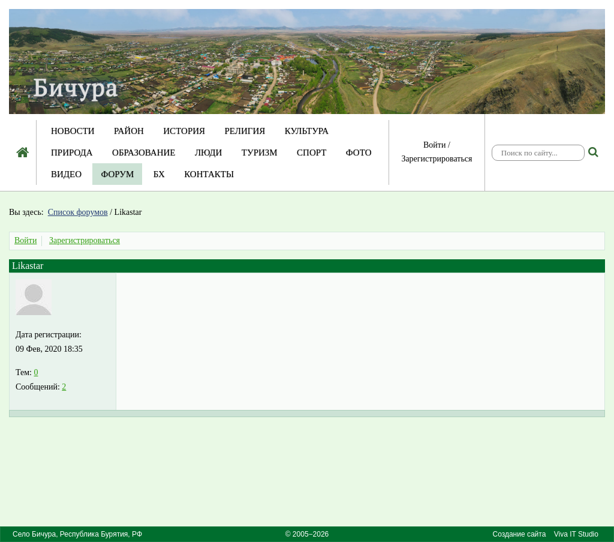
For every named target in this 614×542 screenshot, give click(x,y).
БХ (159, 174)
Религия (245, 131)
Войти (434, 144)
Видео (66, 174)
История (184, 131)
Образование (143, 152)
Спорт (311, 152)
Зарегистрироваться (436, 158)
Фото (359, 152)
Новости (73, 131)
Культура (307, 131)
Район (129, 131)
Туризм (260, 152)
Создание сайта (519, 534)
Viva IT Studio (576, 534)
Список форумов (78, 212)
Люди (208, 152)
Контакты (209, 174)
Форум (117, 174)
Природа (72, 152)
